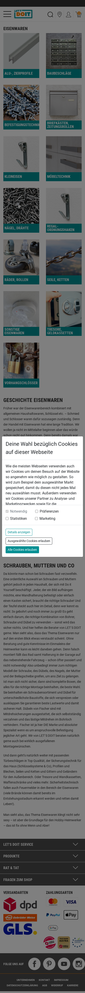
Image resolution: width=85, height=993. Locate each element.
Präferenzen (49, 511)
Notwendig (18, 511)
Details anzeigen (19, 532)
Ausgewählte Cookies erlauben (29, 541)
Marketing (47, 518)
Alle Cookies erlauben (22, 549)
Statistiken (18, 518)
